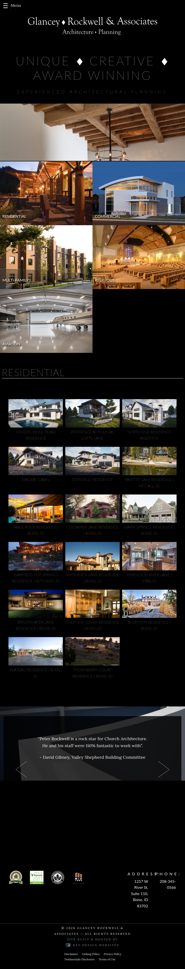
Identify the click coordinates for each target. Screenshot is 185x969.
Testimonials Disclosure (79, 959)
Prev (21, 769)
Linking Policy (91, 954)
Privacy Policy (112, 954)
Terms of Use (107, 959)
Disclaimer (71, 954)
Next (163, 769)
